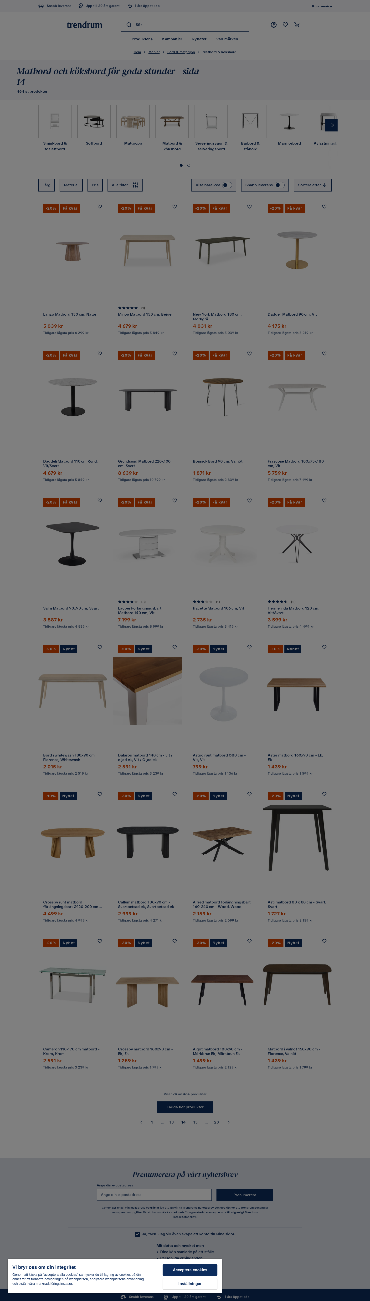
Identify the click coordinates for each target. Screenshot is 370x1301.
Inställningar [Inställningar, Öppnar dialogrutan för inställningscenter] (190, 1284)
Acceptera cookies (190, 1270)
